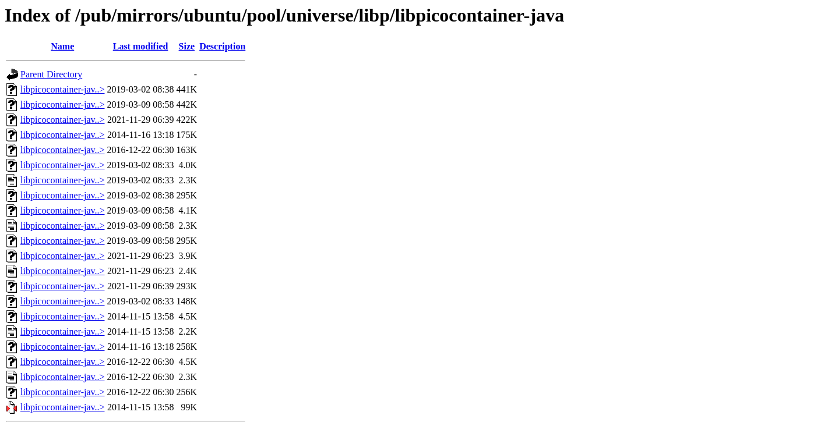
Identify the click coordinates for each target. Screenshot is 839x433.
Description (222, 46)
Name (62, 46)
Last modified (140, 46)
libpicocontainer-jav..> (62, 89)
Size (187, 46)
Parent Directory (51, 74)
